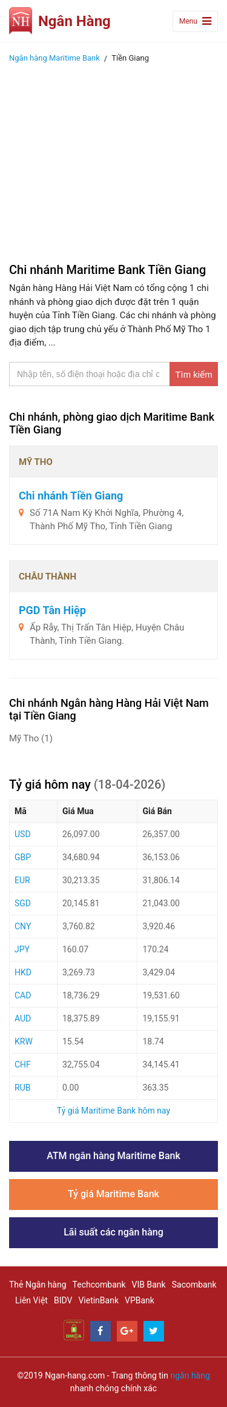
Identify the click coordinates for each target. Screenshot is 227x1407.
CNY (23, 926)
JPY (22, 949)
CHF (23, 1064)
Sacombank (194, 1284)
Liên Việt (31, 1300)
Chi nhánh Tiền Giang (71, 495)
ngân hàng (189, 1375)
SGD (23, 903)
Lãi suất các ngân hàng (113, 1232)
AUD (23, 1018)
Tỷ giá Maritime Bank (113, 1194)
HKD (23, 972)
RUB (22, 1087)
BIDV (63, 1300)
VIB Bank (149, 1284)
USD (23, 834)
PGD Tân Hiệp (52, 610)
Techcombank (99, 1284)
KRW (24, 1041)
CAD (23, 995)
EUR (22, 880)
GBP (23, 857)
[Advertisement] (113, 159)
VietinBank (98, 1300)
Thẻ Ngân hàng (38, 1284)
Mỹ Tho (31, 738)
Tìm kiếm (193, 374)
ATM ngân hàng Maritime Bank (113, 1155)
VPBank (139, 1300)
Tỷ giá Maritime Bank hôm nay (113, 1110)
